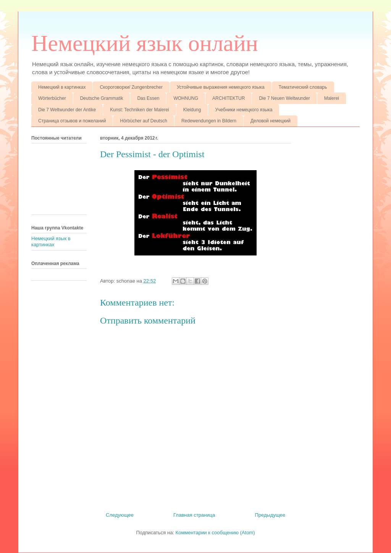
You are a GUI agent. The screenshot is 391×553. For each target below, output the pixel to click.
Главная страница (194, 515)
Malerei (331, 98)
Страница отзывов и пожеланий (72, 121)
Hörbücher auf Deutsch (143, 121)
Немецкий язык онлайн (144, 43)
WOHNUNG (185, 98)
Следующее (120, 515)
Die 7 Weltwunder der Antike (67, 109)
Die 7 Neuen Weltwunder (284, 98)
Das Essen (148, 98)
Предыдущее (270, 515)
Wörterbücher (52, 98)
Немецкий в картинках (62, 87)
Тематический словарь (303, 87)
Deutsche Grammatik (101, 98)
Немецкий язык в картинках (51, 241)
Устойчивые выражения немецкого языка (221, 87)
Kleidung (192, 109)
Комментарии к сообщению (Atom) (215, 532)
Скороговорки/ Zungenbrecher (131, 87)
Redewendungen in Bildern (208, 121)
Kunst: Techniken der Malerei (139, 109)
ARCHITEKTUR (228, 98)
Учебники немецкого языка (243, 109)
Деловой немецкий (270, 121)
